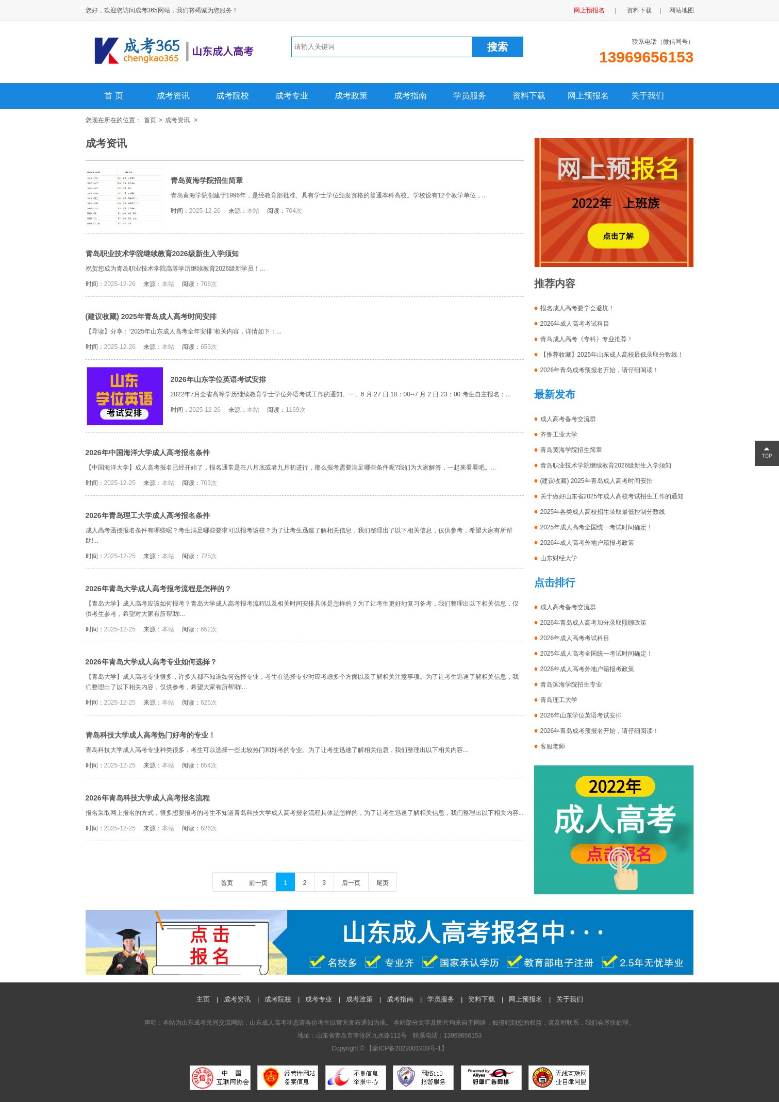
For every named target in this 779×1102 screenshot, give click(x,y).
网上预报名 (589, 10)
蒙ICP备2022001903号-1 (406, 1048)
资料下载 (639, 10)
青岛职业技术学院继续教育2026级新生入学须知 (162, 253)
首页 (150, 120)
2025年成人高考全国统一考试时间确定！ (596, 527)
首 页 (113, 95)
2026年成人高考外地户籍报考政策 (587, 542)
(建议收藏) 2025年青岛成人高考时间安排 (151, 316)
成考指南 (410, 95)
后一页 (351, 883)
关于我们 (647, 95)
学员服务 (469, 95)
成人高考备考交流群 (568, 419)
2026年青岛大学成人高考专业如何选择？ (151, 662)
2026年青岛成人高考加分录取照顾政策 (593, 622)
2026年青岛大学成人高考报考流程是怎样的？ (158, 589)
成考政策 (351, 95)
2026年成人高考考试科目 (575, 323)
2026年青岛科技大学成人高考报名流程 (148, 798)
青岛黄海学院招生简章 (207, 180)
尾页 (382, 883)
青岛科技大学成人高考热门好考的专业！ (151, 735)
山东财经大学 (558, 558)
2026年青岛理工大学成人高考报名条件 (148, 515)
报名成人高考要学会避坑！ (577, 308)
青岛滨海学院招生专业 (571, 684)
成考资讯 (173, 95)
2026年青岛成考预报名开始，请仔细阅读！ (599, 370)
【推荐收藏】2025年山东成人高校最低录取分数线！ (612, 354)
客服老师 (552, 746)
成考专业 (291, 95)
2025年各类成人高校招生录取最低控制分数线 (603, 511)
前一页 (258, 883)
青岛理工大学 (558, 700)
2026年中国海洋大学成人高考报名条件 (148, 452)
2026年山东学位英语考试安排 (218, 379)
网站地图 (681, 10)
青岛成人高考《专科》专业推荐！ (586, 339)
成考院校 (232, 95)
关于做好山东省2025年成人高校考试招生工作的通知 (612, 496)
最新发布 (554, 394)
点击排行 (554, 582)
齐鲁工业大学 (558, 434)
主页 (203, 999)
